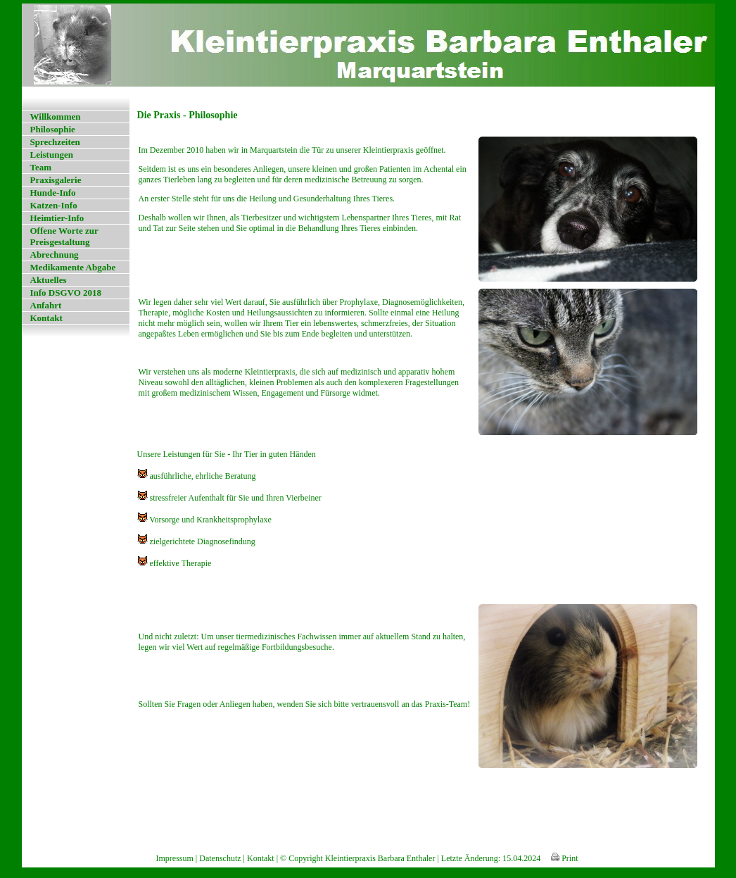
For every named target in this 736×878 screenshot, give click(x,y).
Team (41, 167)
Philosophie (52, 129)
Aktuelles (48, 280)
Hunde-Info (53, 192)
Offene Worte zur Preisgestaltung (64, 236)
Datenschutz (220, 858)
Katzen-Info (53, 205)
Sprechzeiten (55, 142)
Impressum (174, 858)
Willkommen (55, 116)
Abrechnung (54, 254)
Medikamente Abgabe (73, 267)
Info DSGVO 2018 (66, 292)
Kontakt (46, 318)
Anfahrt (46, 305)
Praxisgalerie (56, 180)
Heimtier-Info (57, 218)
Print (564, 858)
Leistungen (51, 154)
